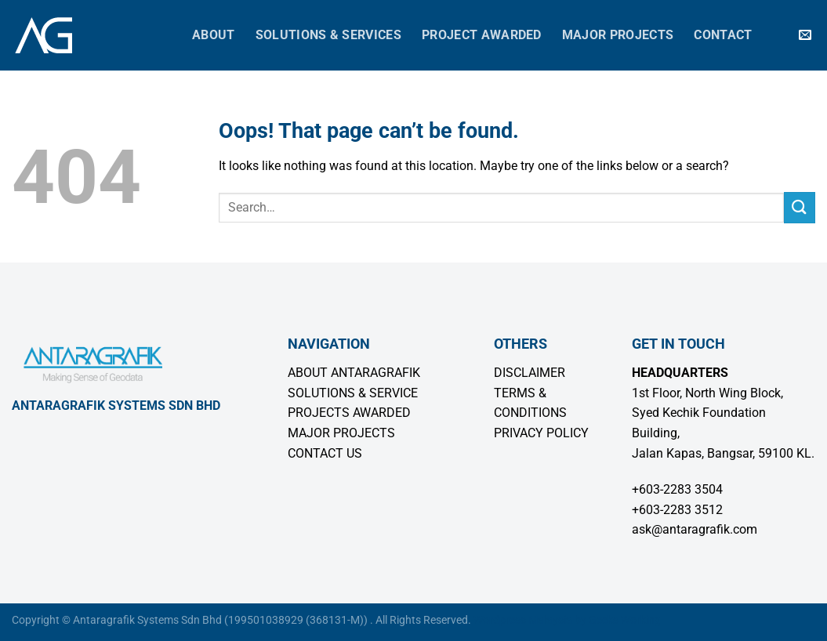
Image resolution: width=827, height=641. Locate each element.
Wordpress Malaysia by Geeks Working (567, 620)
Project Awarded (482, 34)
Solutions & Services (328, 34)
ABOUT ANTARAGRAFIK (354, 372)
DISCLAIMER (529, 372)
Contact (723, 34)
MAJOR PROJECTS (341, 433)
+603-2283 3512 (677, 509)
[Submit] (799, 207)
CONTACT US (325, 453)
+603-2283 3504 (677, 489)
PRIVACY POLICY (541, 433)
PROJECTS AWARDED (349, 412)
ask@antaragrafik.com (694, 529)
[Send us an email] (805, 35)
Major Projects (617, 34)
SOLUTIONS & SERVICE (353, 393)
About (213, 34)
